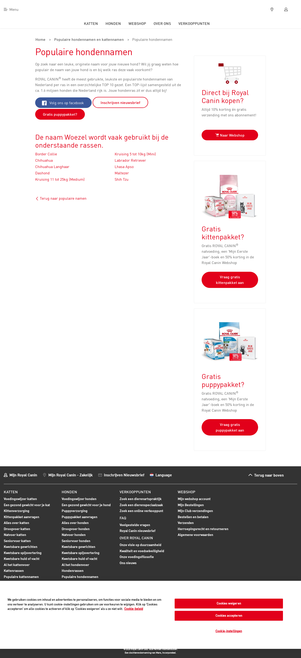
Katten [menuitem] (91, 23)
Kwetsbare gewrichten (20, 547)
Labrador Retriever (130, 160)
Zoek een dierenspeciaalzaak (141, 505)
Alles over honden (75, 523)
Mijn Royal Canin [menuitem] (23, 474)
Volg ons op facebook (63, 102)
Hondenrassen (72, 570)
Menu (14, 9)
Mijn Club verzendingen (195, 511)
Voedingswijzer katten (20, 499)
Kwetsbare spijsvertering (22, 553)
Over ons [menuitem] (162, 23)
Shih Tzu (121, 179)
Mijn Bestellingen (191, 505)
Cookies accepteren (228, 615)
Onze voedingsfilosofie (137, 557)
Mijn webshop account (194, 499)
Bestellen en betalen (193, 517)
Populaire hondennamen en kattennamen (88, 40)
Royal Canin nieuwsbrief (137, 531)
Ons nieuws (128, 563)
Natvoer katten (15, 535)
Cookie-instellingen (228, 631)
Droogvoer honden (76, 529)
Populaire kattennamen (21, 577)
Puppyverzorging (74, 511)
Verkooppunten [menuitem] (194, 23)
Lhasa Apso (124, 166)
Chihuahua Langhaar (52, 166)
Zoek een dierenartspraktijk (141, 499)
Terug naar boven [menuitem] (269, 475)
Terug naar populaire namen (61, 198)
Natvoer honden (74, 535)
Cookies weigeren (229, 603)
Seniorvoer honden (76, 541)
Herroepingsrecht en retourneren (203, 529)
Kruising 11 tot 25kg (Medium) (60, 179)
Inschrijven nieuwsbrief (120, 102)
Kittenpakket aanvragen (21, 517)
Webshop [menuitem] (137, 23)
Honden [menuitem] (113, 23)
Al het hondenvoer (75, 564)
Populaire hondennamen (150, 40)
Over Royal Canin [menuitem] (136, 537)
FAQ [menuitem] (123, 517)
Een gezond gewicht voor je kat (27, 505)
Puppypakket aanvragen (79, 517)
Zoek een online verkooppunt (141, 511)
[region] (150, 615)
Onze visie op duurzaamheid (140, 545)
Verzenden (186, 522)
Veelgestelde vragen (135, 525)
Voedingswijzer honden (79, 499)
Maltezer (122, 172)
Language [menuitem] (163, 474)
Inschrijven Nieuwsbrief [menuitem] (124, 474)
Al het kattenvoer (17, 564)
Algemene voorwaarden (195, 534)
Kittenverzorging (16, 511)
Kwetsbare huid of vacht (21, 559)
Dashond (42, 172)
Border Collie (46, 153)
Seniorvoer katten (17, 541)
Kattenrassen (14, 570)
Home (40, 40)
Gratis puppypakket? (60, 114)
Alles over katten (16, 523)
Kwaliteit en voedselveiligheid (142, 551)
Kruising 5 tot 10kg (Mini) (135, 153)
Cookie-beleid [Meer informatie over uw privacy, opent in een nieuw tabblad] (133, 609)
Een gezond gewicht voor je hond (86, 505)
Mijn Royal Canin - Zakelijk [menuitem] (70, 474)
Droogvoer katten (17, 529)
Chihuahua (44, 160)
